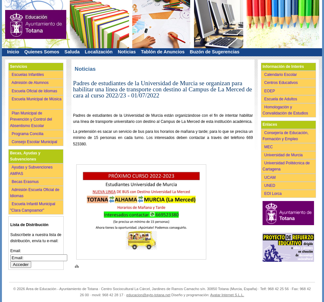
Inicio (13, 51)
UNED (270, 185)
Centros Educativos (281, 82)
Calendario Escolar (281, 74)
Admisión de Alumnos (31, 82)
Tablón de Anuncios (163, 51)
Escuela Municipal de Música (35, 102)
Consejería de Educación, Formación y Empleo (286, 136)
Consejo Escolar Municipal (35, 142)
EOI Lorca (273, 193)
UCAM (270, 177)
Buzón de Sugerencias (214, 51)
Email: (15, 251)
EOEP (270, 91)
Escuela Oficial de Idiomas (35, 91)
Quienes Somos (42, 51)
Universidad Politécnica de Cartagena (286, 166)
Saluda (71, 51)
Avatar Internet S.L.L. (227, 295)
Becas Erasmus (26, 181)
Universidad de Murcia (284, 155)
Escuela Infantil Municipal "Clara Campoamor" (32, 207)
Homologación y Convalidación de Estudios (286, 110)
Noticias (127, 51)
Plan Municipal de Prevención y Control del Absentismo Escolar (31, 119)
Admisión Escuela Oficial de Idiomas (34, 193)
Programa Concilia (28, 134)
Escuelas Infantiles (28, 74)
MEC (269, 147)
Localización (99, 51)
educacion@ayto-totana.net (148, 295)
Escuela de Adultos (281, 99)
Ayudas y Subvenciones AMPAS (31, 170)
